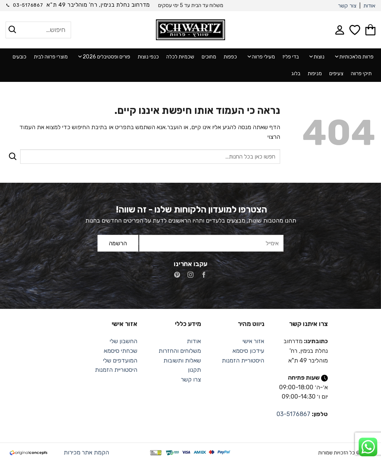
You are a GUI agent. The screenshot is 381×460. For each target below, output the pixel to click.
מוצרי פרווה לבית (51, 57)
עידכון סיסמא (248, 350)
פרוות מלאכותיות (353, 57)
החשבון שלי (123, 341)
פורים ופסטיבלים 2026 (102, 57)
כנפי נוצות (148, 57)
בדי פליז (290, 57)
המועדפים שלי (120, 360)
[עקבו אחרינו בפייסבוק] (204, 275)
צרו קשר (191, 379)
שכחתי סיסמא (120, 350)
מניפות (315, 73)
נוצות (315, 57)
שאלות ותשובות (182, 360)
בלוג (295, 73)
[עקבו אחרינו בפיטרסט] (177, 275)
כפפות (230, 57)
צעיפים (336, 73)
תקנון (194, 369)
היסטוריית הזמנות (243, 360)
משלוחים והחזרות (180, 350)
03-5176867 (293, 414)
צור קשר (347, 6)
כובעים (19, 57)
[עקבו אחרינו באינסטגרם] (191, 275)
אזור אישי (253, 341)
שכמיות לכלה (180, 57)
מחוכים (209, 57)
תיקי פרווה (361, 73)
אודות (369, 6)
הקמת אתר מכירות (86, 452)
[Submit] (13, 156)
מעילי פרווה (259, 57)
